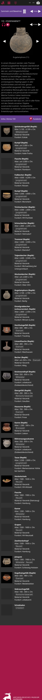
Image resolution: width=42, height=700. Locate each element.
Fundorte (37, 119)
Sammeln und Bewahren (14, 11)
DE (30, 2)
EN (33, 2)
